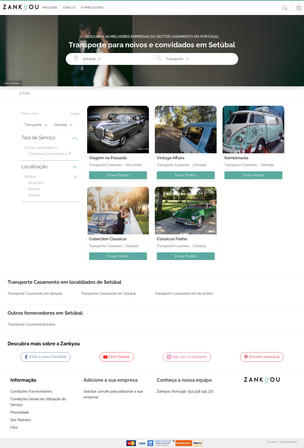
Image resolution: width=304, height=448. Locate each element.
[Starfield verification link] (161, 443)
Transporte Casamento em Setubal (108, 293)
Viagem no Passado (108, 157)
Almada (34, 189)
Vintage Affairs (170, 157)
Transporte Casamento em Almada (35, 293)
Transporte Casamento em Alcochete (184, 293)
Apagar (75, 113)
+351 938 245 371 (200, 391)
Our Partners (20, 420)
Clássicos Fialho (172, 238)
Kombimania (236, 157)
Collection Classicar (108, 238)
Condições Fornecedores (31, 391)
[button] (48, 8)
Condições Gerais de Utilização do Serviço (38, 402)
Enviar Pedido (118, 175)
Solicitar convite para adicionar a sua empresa (113, 394)
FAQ (13, 427)
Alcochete (36, 183)
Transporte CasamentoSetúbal (31, 324)
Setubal (34, 195)
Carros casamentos (39, 147)
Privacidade (19, 412)
